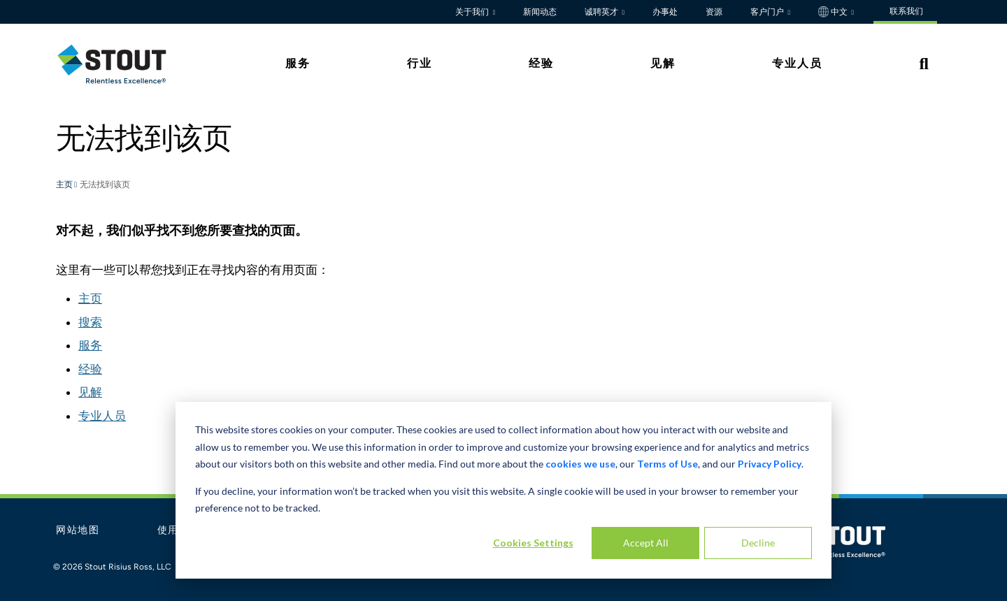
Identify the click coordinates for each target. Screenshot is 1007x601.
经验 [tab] (541, 63)
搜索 (90, 322)
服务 (90, 345)
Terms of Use (667, 464)
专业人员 (102, 416)
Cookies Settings (533, 543)
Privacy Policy (769, 464)
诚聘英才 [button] (602, 12)
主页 (65, 185)
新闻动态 (540, 12)
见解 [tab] (663, 63)
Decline (758, 543)
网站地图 (78, 530)
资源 (714, 12)
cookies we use (580, 464)
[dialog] (503, 490)
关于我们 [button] (473, 12)
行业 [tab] (419, 63)
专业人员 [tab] (797, 63)
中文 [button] (834, 12)
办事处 (665, 12)
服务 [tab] (297, 63)
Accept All (646, 543)
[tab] (122, 64)
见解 (90, 392)
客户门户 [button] (768, 12)
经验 (90, 369)
